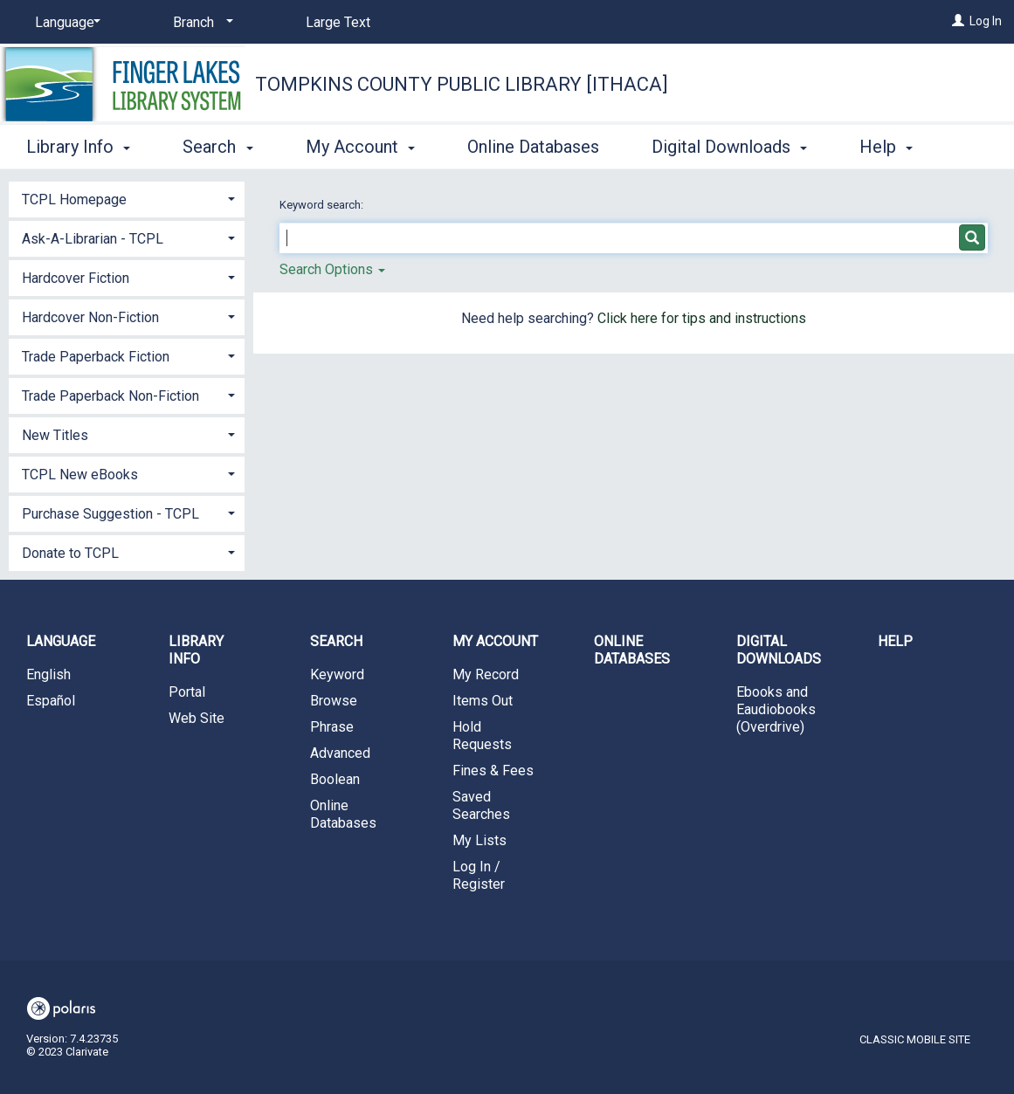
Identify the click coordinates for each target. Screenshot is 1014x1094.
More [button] (893, 146)
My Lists (479, 840)
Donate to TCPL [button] (70, 553)
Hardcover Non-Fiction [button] (90, 317)
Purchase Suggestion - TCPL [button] (110, 514)
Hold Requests (482, 736)
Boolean (335, 779)
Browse (333, 700)
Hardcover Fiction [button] (75, 278)
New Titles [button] (55, 435)
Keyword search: (322, 204)
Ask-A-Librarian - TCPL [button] (92, 238)
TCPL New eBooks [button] (80, 474)
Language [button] (60, 641)
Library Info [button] (78, 144)
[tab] (127, 197)
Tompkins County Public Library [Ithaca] (461, 84)
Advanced (340, 753)
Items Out (482, 700)
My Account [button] (360, 144)
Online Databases (533, 144)
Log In (985, 21)
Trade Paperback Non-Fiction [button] (110, 396)
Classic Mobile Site (914, 1039)
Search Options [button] (332, 269)
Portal (187, 692)
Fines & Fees (493, 770)
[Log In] (958, 21)
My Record (485, 674)
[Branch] (200, 22)
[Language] (64, 22)
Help (895, 641)
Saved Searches (481, 805)
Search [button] (217, 144)
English (48, 674)
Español (50, 700)
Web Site (196, 718)
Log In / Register (478, 875)
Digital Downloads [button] (729, 144)
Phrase (332, 727)
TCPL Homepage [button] (74, 199)
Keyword (337, 674)
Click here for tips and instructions (701, 318)
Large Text (338, 22)
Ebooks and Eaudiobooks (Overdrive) (776, 709)
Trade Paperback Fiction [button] (95, 356)
